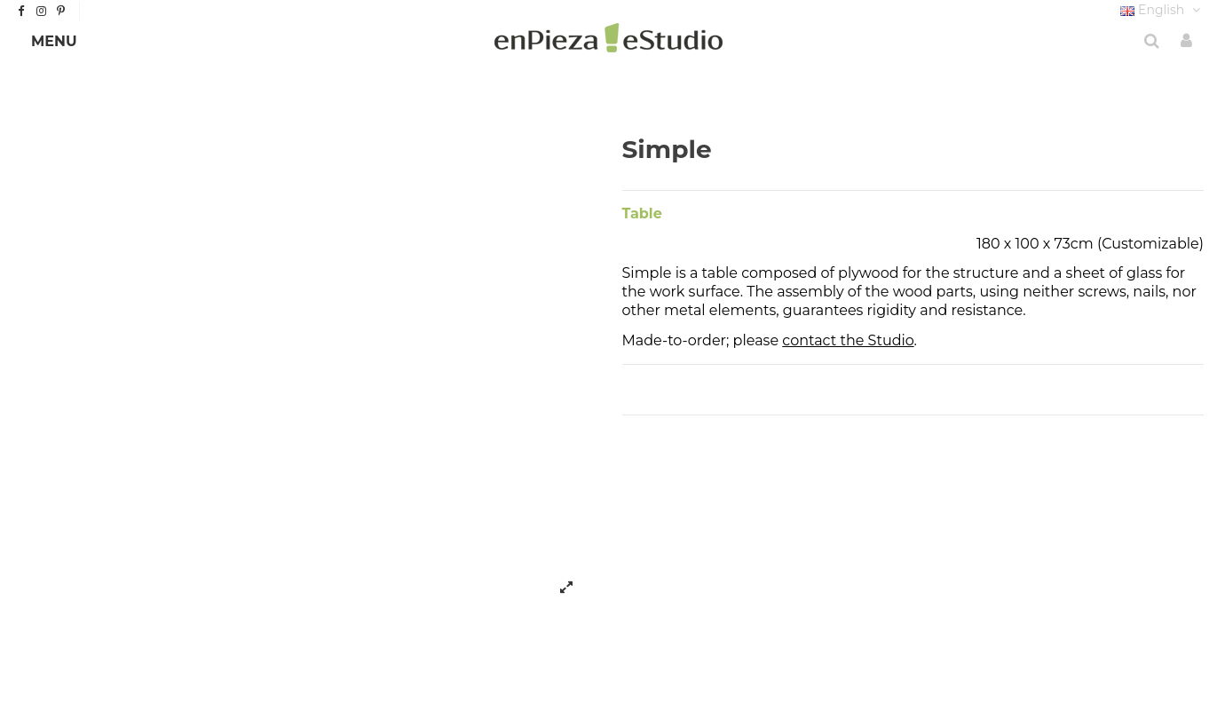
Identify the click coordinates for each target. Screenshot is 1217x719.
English (1162, 10)
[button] (54, 41)
